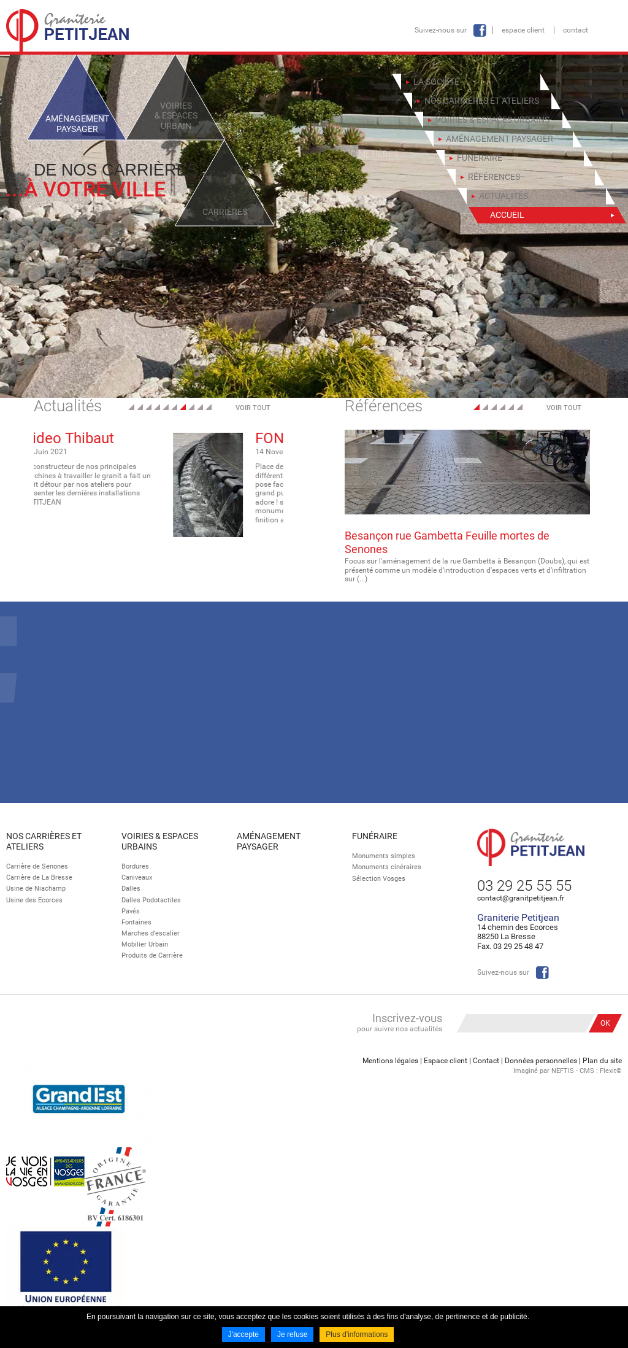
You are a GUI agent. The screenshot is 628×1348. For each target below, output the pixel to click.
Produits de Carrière (152, 955)
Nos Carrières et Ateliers (44, 841)
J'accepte (243, 1334)
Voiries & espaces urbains (159, 841)
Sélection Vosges (378, 879)
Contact (575, 30)
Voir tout (253, 408)
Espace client (523, 30)
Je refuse (292, 1334)
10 (208, 407)
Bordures (135, 866)
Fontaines (136, 922)
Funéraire (374, 836)
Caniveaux (136, 877)
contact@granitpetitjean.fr (520, 898)
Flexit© (611, 1071)
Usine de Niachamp (36, 889)
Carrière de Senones (37, 866)
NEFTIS (562, 1071)
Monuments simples (383, 856)
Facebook (479, 30)
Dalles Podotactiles (151, 900)
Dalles (130, 889)
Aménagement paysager (269, 841)
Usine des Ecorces (34, 900)
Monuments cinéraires (386, 867)
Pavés (130, 911)
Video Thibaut (191, 438)
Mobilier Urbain (144, 944)
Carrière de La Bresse (39, 877)
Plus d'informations (357, 1334)
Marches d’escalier (150, 933)
